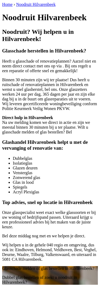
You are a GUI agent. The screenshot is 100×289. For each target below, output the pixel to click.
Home (7, 4)
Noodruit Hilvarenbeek (35, 4)
